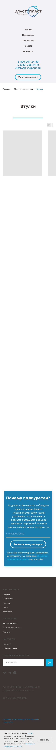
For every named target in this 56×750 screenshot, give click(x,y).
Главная (28, 29)
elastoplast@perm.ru (28, 67)
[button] (28, 77)
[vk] (5, 673)
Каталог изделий (10, 623)
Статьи (6, 607)
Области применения (23, 89)
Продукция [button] (28, 35)
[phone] (28, 533)
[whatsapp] (15, 673)
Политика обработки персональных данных (21, 719)
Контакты (28, 51)
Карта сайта (8, 612)
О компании (28, 40)
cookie (31, 733)
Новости (28, 46)
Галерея (6, 632)
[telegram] (10, 673)
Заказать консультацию (28, 544)
